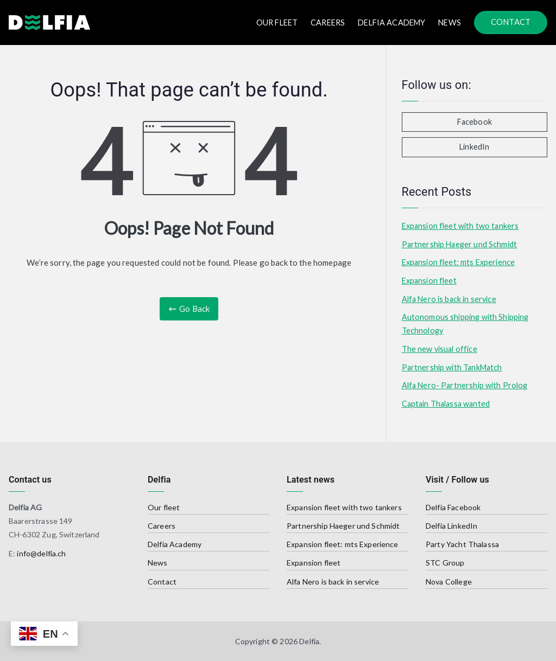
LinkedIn (474, 146)
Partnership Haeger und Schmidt (459, 244)
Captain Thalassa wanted (446, 403)
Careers (328, 22)
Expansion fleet (429, 280)
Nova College (449, 581)
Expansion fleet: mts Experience (458, 262)
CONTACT (510, 22)
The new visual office (439, 349)
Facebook (474, 121)
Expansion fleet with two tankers (460, 225)
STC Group (445, 562)
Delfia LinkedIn (451, 525)
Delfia (309, 641)
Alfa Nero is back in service (449, 299)
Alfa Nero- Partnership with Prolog (465, 385)
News (449, 22)
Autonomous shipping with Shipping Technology (465, 323)
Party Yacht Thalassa (462, 544)
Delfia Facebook (453, 507)
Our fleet (164, 507)
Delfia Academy (391, 22)
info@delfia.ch (41, 553)
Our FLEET (277, 22)
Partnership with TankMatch (452, 367)
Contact (162, 581)
